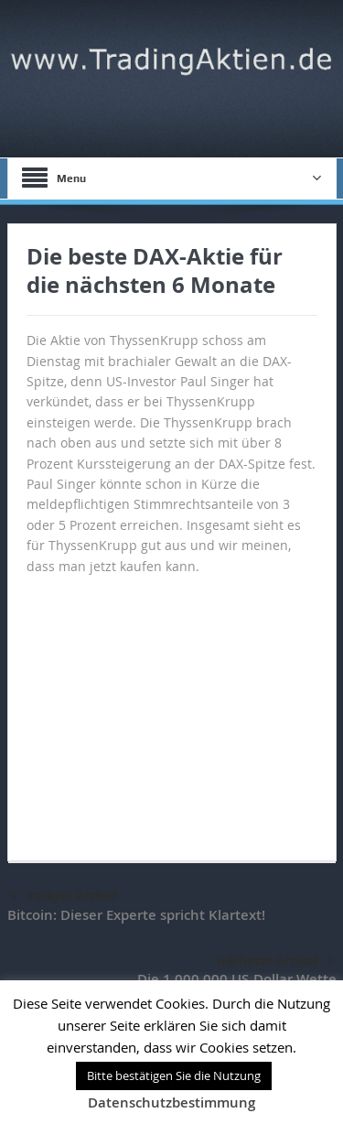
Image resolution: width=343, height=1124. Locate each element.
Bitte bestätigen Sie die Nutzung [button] (174, 1075)
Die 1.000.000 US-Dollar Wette (237, 979)
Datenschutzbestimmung (171, 1102)
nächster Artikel (276, 961)
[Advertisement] (172, 709)
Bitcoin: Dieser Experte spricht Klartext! (136, 914)
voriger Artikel (63, 896)
